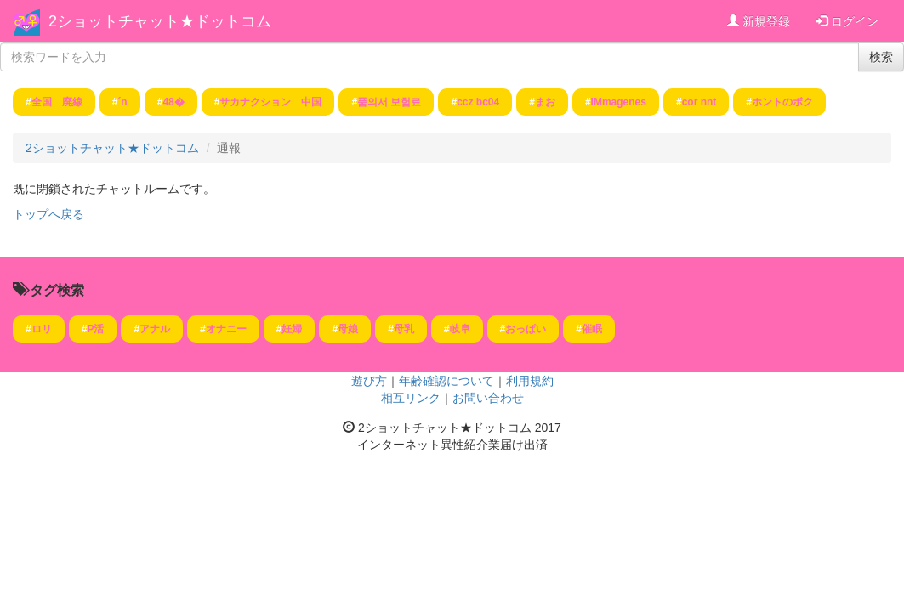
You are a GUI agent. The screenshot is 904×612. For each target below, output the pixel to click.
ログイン (847, 21)
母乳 (404, 329)
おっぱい (525, 329)
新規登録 (758, 21)
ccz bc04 (478, 102)
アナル (154, 329)
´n (122, 102)
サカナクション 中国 (270, 102)
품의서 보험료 (389, 102)
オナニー (226, 329)
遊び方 (369, 381)
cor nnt (699, 102)
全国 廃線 (56, 102)
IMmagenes (618, 102)
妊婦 (291, 329)
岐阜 (460, 329)
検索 (881, 57)
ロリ (41, 329)
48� (173, 102)
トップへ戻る (48, 214)
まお (545, 102)
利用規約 (530, 381)
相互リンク (411, 398)
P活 (95, 329)
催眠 (592, 329)
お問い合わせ (488, 398)
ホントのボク (782, 102)
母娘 (348, 329)
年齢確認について (446, 381)
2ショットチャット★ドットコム (159, 21)
